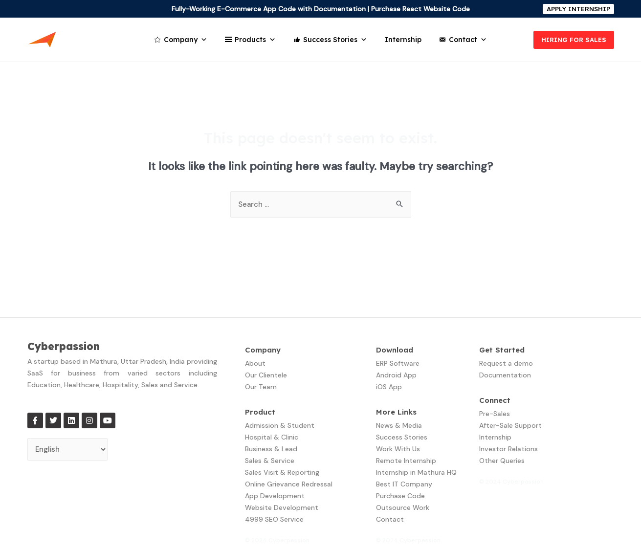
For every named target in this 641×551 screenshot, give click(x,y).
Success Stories (335, 39)
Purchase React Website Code (420, 8)
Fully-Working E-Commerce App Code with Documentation (269, 8)
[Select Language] (67, 449)
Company (185, 39)
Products (255, 39)
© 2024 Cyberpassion (277, 540)
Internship (403, 39)
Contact (468, 39)
